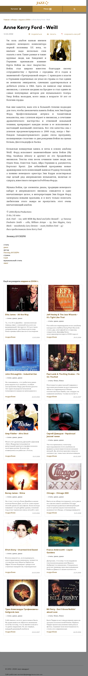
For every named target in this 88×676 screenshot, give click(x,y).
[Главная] (43, 3)
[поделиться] (35, 34)
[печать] (51, 34)
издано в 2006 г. (25, 20)
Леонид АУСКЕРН (11, 252)
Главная (6, 20)
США (6, 258)
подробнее (10, 337)
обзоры (14, 20)
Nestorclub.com (36, 674)
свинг (6, 263)
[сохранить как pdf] (71, 34)
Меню (48, 9)
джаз (6, 247)
